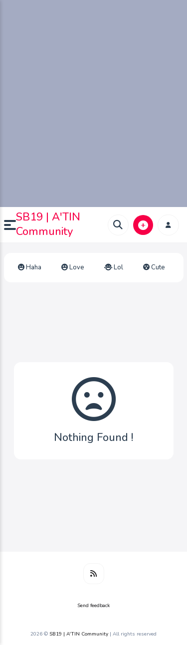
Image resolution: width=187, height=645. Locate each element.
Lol (113, 267)
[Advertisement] (93, 103)
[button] (10, 225)
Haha (29, 267)
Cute (154, 267)
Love (72, 267)
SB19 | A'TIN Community (48, 224)
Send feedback (93, 605)
